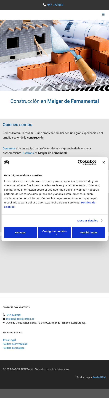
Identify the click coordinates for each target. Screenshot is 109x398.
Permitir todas (89, 232)
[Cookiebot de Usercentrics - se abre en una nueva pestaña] (80, 162)
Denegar (20, 232)
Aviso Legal (9, 344)
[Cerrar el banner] (103, 162)
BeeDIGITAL (99, 381)
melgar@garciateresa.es (20, 323)
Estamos (28, 153)
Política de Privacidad (15, 348)
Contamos (9, 148)
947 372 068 (55, 5)
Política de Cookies (13, 352)
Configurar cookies (54, 232)
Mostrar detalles (87, 220)
